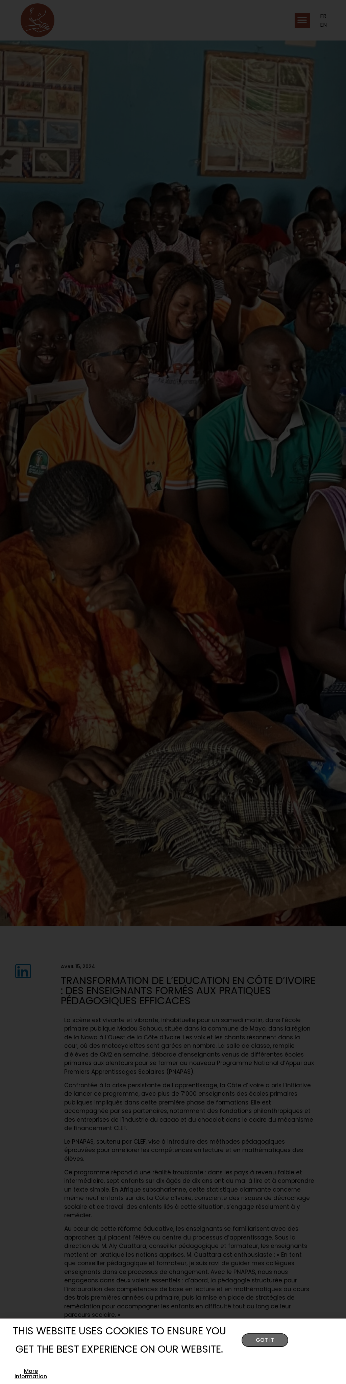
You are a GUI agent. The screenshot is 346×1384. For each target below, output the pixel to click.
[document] (173, 692)
